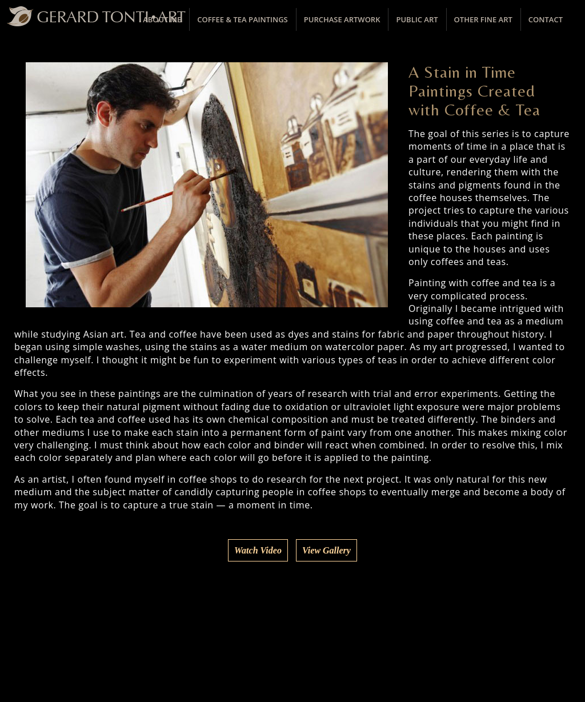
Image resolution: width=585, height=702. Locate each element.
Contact (545, 19)
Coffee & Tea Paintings (242, 19)
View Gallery (326, 550)
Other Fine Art (483, 19)
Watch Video (258, 550)
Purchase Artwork (342, 19)
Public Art (417, 19)
